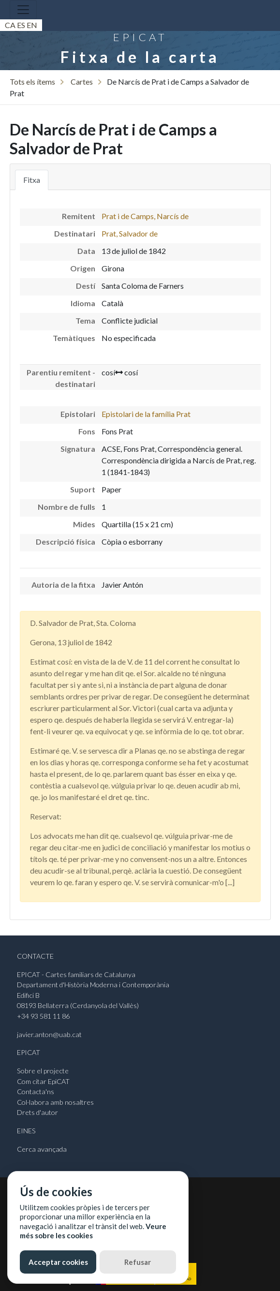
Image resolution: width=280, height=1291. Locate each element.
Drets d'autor (37, 1112)
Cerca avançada (42, 1149)
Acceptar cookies (58, 1262)
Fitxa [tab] (31, 179)
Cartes (82, 81)
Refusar (137, 1262)
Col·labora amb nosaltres (55, 1102)
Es (21, 25)
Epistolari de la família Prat (146, 413)
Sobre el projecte (43, 1071)
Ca (10, 25)
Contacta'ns (35, 1091)
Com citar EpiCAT (43, 1081)
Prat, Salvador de (130, 233)
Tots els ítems (32, 81)
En (32, 25)
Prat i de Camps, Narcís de (145, 216)
